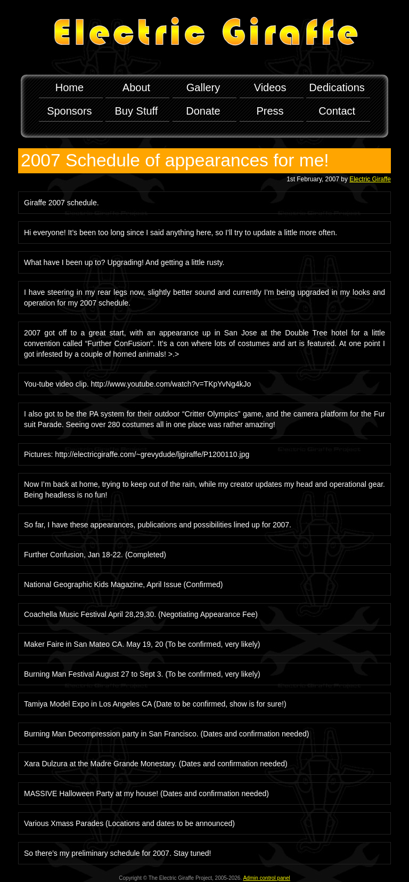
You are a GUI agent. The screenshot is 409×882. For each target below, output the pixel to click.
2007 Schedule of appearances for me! (175, 160)
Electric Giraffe (370, 179)
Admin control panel (266, 878)
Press (270, 111)
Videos (270, 87)
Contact (336, 111)
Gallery (203, 87)
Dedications (337, 87)
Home (69, 87)
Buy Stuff (136, 111)
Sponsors (69, 111)
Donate (203, 111)
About (136, 87)
